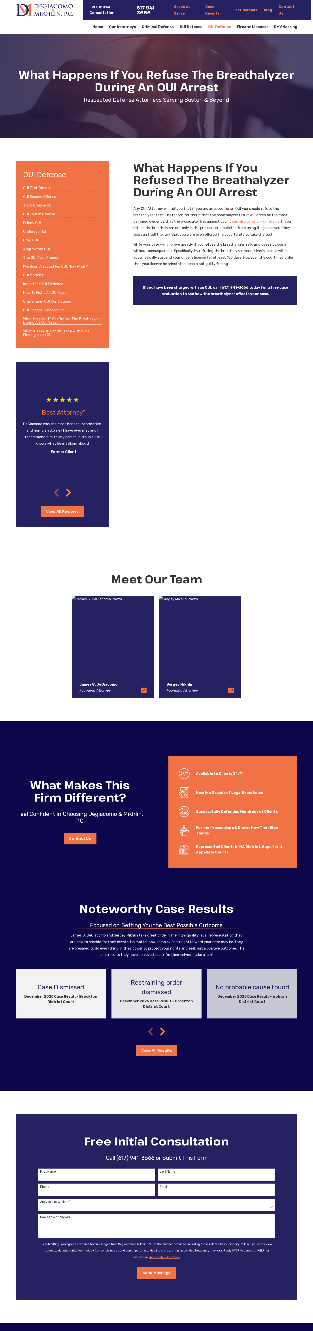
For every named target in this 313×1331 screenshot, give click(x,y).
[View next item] (68, 492)
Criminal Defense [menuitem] (158, 27)
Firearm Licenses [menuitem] (252, 27)
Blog (268, 10)
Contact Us (79, 838)
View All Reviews (62, 511)
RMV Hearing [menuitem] (285, 27)
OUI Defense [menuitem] (219, 27)
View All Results (156, 1050)
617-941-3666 (146, 10)
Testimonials (245, 10)
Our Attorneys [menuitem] (122, 27)
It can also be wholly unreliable (253, 221)
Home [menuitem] (97, 27)
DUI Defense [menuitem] (191, 27)
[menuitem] (37, 186)
